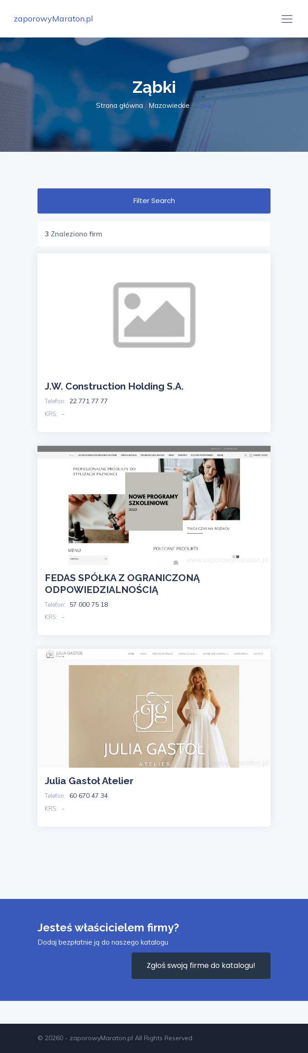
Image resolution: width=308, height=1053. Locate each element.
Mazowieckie (169, 105)
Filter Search (154, 200)
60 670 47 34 (88, 795)
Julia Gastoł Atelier (89, 780)
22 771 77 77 (88, 401)
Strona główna (119, 105)
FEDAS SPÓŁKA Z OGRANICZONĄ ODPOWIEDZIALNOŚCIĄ (122, 583)
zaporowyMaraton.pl (53, 18)
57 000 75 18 (88, 604)
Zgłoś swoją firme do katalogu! (201, 965)
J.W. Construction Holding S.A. (114, 386)
